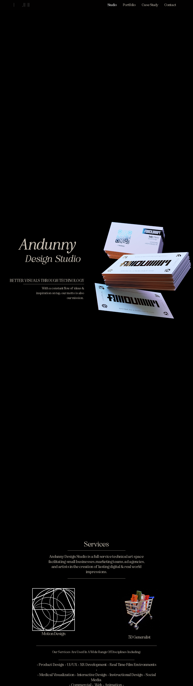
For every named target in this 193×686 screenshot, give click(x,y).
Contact (170, 5)
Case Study (150, 5)
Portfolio (129, 5)
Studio (112, 5)
